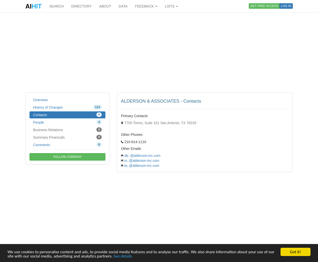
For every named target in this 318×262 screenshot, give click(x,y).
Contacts (67, 114)
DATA (123, 6)
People (67, 122)
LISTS (171, 6)
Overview (40, 100)
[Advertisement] (159, 52)
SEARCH (56, 6)
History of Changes (67, 107)
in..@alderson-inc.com (141, 161)
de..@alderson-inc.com (142, 156)
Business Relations (67, 129)
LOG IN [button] (286, 6)
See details (122, 256)
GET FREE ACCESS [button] (264, 6)
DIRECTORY (81, 6)
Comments (67, 144)
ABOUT (105, 6)
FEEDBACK (146, 6)
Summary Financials (67, 137)
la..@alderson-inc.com (141, 166)
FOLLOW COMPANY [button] (67, 157)
